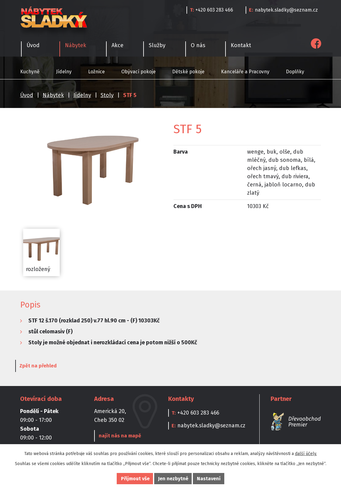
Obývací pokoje (138, 72)
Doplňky (295, 72)
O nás (198, 45)
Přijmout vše (135, 478)
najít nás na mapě (119, 436)
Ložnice (96, 72)
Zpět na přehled (42, 366)
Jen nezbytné (173, 478)
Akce (117, 45)
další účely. (306, 453)
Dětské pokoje (188, 72)
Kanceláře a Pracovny (245, 72)
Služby (157, 45)
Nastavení (209, 478)
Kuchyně (30, 72)
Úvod (26, 95)
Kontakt (241, 45)
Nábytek (53, 95)
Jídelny (64, 72)
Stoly (107, 95)
